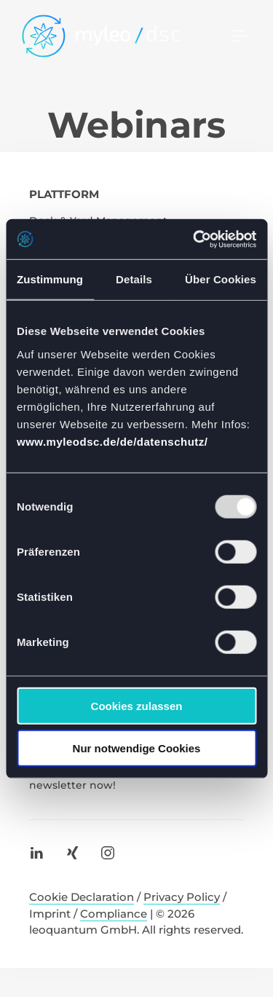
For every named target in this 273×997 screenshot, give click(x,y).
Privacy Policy (181, 897)
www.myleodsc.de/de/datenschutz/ (112, 441)
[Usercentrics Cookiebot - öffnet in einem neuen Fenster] (194, 238)
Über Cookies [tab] (220, 279)
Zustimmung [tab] (50, 279)
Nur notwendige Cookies (137, 748)
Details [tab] (134, 279)
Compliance (113, 914)
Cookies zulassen (137, 705)
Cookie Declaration (81, 897)
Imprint (50, 914)
